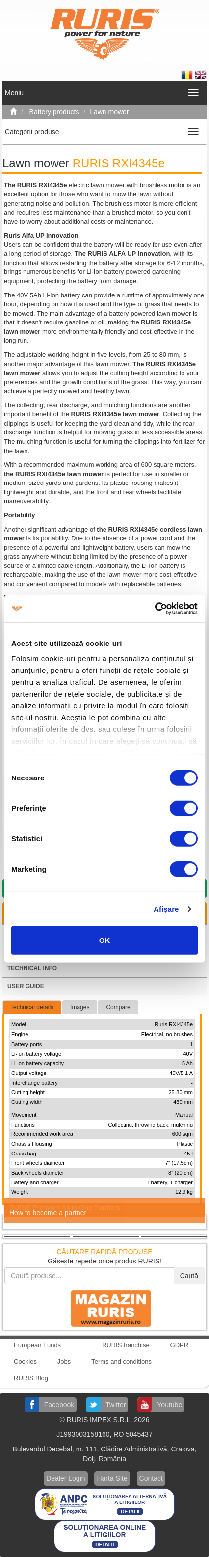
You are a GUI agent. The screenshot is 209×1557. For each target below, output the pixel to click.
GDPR (179, 1345)
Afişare (166, 909)
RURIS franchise (126, 1345)
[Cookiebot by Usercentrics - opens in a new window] (155, 608)
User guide (25, 986)
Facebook (59, 1405)
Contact (151, 1478)
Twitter (115, 1405)
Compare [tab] (118, 1007)
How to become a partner (47, 1213)
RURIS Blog (31, 1378)
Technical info (32, 968)
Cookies (25, 1361)
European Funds (37, 1345)
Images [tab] (79, 1007)
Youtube (169, 1405)
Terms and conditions (121, 1361)
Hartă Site (112, 1478)
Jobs (64, 1361)
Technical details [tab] (31, 1007)
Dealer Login (65, 1478)
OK (104, 940)
